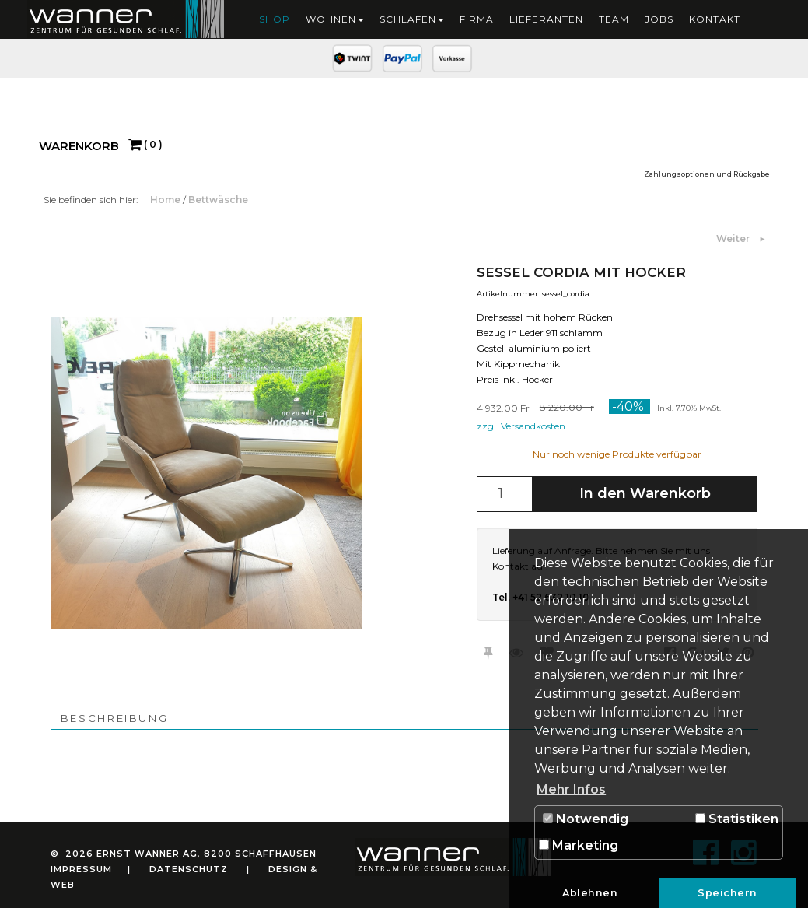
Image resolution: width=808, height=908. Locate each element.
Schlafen (412, 19)
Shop (274, 19)
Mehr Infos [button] (571, 789)
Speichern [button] (727, 893)
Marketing (578, 845)
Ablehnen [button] (589, 893)
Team (614, 19)
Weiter (734, 238)
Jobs (659, 19)
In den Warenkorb (645, 493)
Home (166, 199)
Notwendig (585, 819)
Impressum (81, 869)
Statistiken (736, 819)
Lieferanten (546, 19)
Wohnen (335, 19)
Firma (477, 19)
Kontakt (714, 19)
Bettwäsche (218, 199)
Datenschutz (188, 869)
